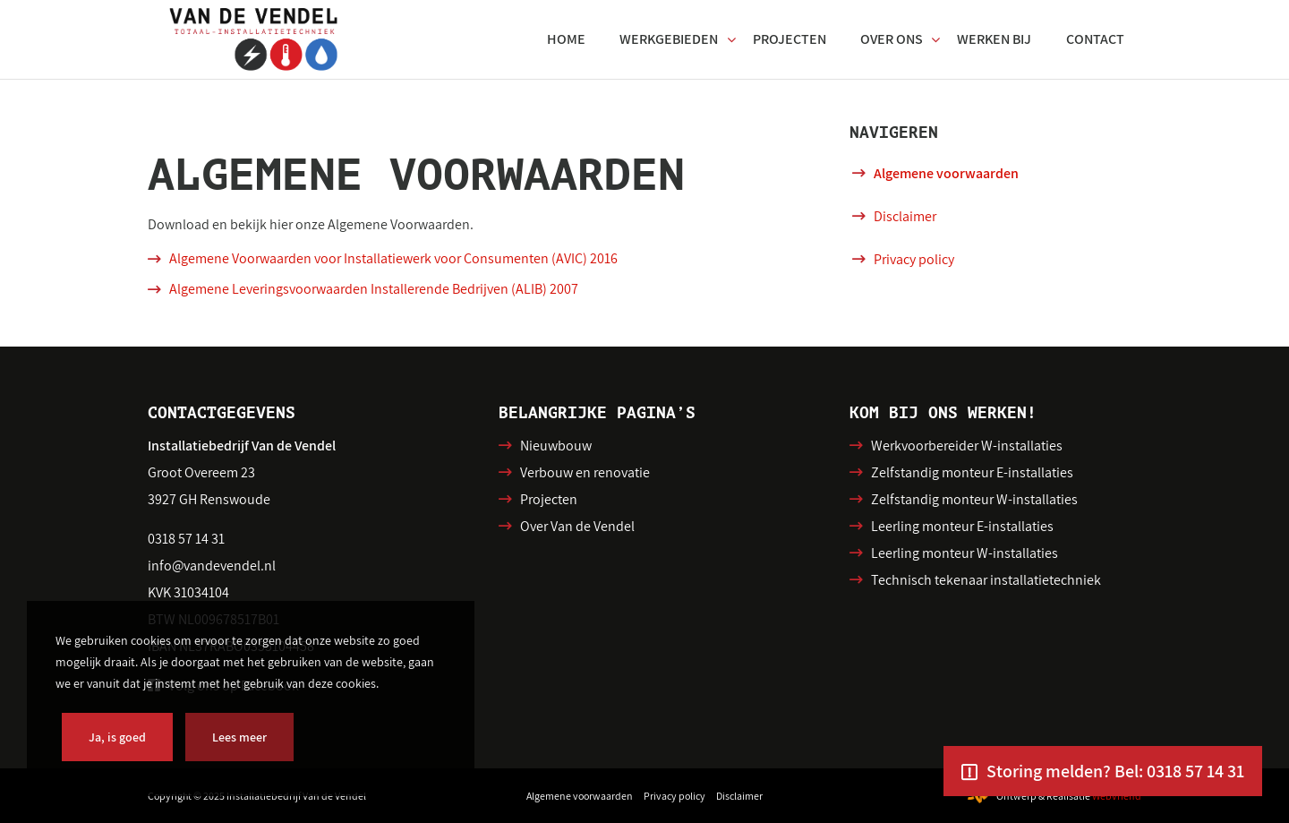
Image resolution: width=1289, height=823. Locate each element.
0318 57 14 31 (186, 538)
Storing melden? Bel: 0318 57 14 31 (1115, 771)
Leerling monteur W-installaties (964, 553)
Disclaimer (905, 216)
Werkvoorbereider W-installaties (967, 445)
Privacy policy (914, 259)
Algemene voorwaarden (946, 173)
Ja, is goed (117, 737)
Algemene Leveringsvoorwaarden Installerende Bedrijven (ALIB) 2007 (373, 288)
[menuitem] (566, 39)
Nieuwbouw (556, 445)
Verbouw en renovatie (585, 472)
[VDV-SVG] (253, 39)
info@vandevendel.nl (212, 565)
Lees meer (239, 737)
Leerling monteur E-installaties (962, 526)
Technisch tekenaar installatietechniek (986, 579)
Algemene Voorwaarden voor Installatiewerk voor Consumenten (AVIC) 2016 (393, 258)
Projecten (548, 499)
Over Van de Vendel (577, 526)
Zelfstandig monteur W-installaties (974, 499)
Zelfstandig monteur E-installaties (972, 472)
